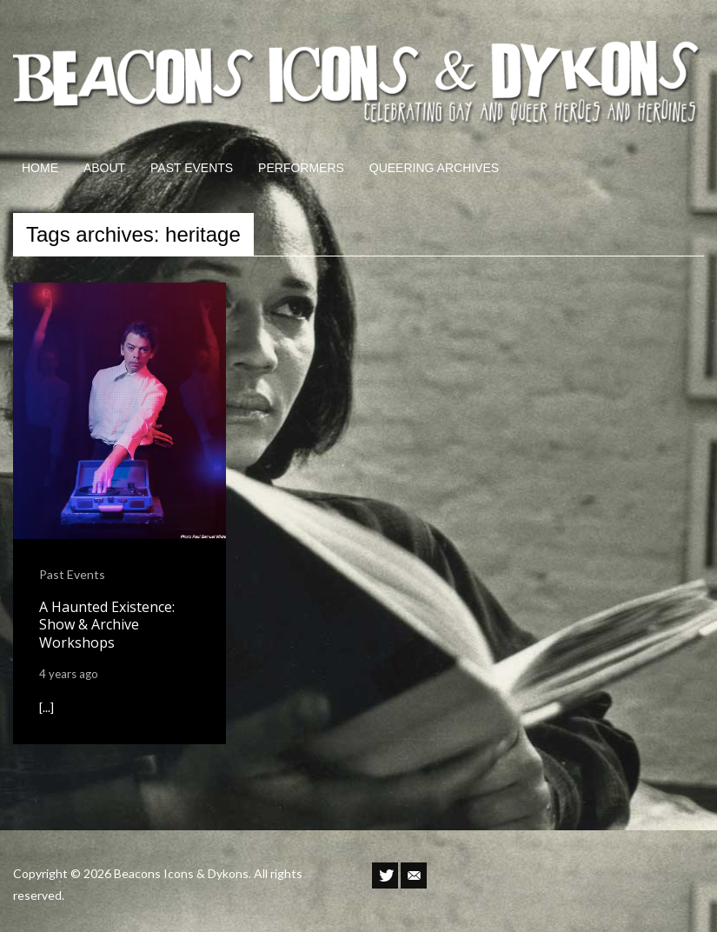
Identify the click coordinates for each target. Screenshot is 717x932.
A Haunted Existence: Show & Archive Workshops (107, 625)
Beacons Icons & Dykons (181, 873)
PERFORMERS (301, 168)
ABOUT (104, 168)
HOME (40, 168)
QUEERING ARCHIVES (434, 168)
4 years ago (68, 674)
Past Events (72, 574)
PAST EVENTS (191, 168)
